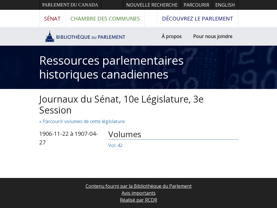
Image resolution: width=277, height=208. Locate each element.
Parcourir (196, 5)
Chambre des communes (105, 18)
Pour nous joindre (212, 36)
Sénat (52, 18)
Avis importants (139, 193)
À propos (172, 36)
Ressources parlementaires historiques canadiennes (111, 67)
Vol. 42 (115, 145)
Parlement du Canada (70, 4)
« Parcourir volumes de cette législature (82, 121)
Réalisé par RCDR (138, 200)
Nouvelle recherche (152, 5)
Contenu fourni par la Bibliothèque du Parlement (139, 186)
